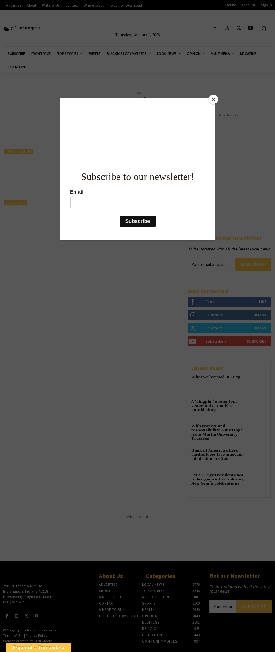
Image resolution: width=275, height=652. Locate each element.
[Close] (213, 99)
